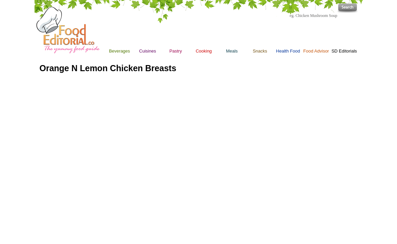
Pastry (176, 51)
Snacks (260, 51)
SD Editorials (344, 51)
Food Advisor (316, 51)
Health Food (288, 51)
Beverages (119, 51)
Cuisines (147, 51)
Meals (232, 51)
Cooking (204, 34)
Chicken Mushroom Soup (316, 15)
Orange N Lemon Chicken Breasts (108, 68)
